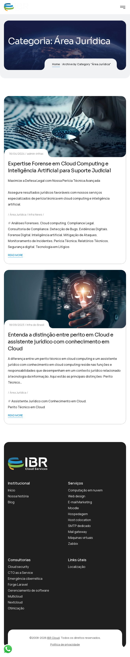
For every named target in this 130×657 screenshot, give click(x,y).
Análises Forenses (25, 223)
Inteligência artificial (47, 235)
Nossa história (18, 496)
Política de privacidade (65, 644)
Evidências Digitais (93, 229)
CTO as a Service (20, 572)
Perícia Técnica (65, 241)
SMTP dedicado (79, 526)
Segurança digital (21, 247)
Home (56, 64)
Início (11, 490)
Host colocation (79, 520)
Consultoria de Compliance (28, 229)
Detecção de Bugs (64, 229)
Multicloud (15, 596)
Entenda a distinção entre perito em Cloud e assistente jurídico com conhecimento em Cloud (60, 342)
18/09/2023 (16, 325)
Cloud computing (53, 223)
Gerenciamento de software (28, 590)
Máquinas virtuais (80, 537)
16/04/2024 (17, 154)
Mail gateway (77, 532)
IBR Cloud (53, 638)
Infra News (35, 214)
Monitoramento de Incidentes (30, 241)
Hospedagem (78, 514)
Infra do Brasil (35, 325)
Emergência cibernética (25, 578)
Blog (11, 502)
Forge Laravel (18, 584)
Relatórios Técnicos (93, 241)
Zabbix (73, 543)
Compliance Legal (80, 223)
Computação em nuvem (85, 490)
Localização (76, 567)
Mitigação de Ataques (80, 235)
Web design (76, 496)
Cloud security (18, 567)
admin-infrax (35, 154)
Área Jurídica (18, 214)
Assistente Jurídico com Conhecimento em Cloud (48, 401)
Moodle (73, 508)
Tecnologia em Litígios (52, 247)
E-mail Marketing (80, 502)
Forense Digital (19, 235)
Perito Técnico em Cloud (26, 407)
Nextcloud (15, 602)
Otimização (16, 608)
